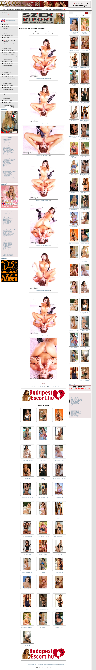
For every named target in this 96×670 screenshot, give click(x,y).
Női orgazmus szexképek (8, 218)
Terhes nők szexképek (7, 244)
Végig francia (7, 72)
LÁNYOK (5, 24)
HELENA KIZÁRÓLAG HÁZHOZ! (74, 137)
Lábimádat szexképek (7, 174)
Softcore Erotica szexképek (8, 233)
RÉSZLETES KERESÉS (8, 17)
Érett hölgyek (7, 65)
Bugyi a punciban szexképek (8, 150)
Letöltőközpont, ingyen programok (15, 9)
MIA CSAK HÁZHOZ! (74, 209)
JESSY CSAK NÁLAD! (27, 572)
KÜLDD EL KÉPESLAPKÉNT (42, 78)
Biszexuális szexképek (7, 146)
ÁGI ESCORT (59, 554)
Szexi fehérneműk (8, 63)
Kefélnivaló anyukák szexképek (9, 171)
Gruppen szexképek (7, 163)
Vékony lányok (7, 59)
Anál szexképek (6, 141)
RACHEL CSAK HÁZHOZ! (27, 460)
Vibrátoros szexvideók (75, 416)
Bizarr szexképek (6, 147)
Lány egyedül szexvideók (76, 406)
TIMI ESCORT (59, 590)
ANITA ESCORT (59, 497)
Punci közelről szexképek (8, 227)
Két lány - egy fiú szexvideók (76, 400)
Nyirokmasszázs (8, 89)
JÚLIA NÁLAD (27, 554)
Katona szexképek (6, 170)
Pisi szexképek (6, 223)
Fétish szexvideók (74, 402)
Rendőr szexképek (6, 230)
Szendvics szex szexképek (8, 237)
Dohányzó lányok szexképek (8, 154)
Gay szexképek (6, 161)
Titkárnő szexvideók (75, 415)
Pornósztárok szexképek (8, 226)
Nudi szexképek (6, 219)
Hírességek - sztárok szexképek (9, 166)
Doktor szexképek (6, 155)
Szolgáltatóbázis (38, 9)
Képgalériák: (9, 137)
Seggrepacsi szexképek (7, 231)
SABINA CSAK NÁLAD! (43, 536)
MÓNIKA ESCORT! (43, 423)
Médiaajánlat (61, 664)
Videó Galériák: (79, 394)
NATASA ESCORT (43, 590)
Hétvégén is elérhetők (9, 50)
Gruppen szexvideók (75, 403)
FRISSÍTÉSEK (6, 37)
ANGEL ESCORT (59, 442)
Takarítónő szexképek (7, 242)
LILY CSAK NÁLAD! (59, 423)
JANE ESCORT (27, 645)
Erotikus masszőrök (9, 52)
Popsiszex (6, 70)
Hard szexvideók (74, 404)
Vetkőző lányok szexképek (8, 253)
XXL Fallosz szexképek (8, 255)
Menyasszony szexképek (8, 179)
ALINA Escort (59, 609)
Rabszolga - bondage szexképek (9, 229)
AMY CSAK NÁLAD (27, 478)
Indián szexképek (6, 167)
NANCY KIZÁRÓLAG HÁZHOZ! (85, 261)
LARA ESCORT (43, 442)
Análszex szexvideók (75, 401)
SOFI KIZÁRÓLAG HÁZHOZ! (27, 627)
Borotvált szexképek (7, 148)
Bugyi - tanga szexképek (8, 149)
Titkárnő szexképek (7, 247)
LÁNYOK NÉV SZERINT (8, 94)
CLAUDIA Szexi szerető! (27, 536)
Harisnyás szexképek (7, 165)
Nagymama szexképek (7, 215)
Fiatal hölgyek (7, 67)
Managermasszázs (8, 85)
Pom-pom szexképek (7, 224)
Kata (27, 609)
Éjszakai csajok (7, 83)
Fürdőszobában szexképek (8, 160)
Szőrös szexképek (6, 241)
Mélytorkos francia (9, 81)
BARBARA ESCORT (43, 609)
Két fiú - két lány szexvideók (76, 399)
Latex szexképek (6, 175)
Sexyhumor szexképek (7, 232)
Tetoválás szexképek (7, 245)
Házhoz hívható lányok (10, 43)
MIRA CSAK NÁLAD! (43, 497)
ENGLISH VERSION (10, 20)
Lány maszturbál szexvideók (76, 407)
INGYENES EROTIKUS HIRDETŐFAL (8, 98)
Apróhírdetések (29, 9)
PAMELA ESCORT (43, 554)
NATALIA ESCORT (59, 627)
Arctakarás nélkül (8, 76)
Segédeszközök (7, 61)
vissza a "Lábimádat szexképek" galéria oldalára (37, 386)
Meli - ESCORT (84, 156)
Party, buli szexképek (7, 221)
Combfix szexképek (7, 151)
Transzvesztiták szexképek (8, 250)
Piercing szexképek (7, 222)
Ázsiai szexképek (6, 143)
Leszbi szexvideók (74, 409)
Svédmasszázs (7, 87)
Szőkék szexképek (6, 238)
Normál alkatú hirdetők (10, 57)
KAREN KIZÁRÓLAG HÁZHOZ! (59, 517)
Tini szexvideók (74, 414)
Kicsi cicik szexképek (7, 172)
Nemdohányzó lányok (9, 46)
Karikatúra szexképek (7, 169)
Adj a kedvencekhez (48, 664)
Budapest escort (8, 91)
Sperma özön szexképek (8, 234)
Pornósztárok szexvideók (76, 413)
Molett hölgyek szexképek (8, 214)
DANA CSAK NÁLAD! (59, 536)
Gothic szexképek (6, 162)
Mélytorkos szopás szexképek (9, 178)
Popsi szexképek (6, 225)
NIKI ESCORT (43, 460)
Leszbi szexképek (6, 176)
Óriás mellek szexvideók (76, 411)
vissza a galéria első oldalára (53, 386)
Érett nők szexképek (7, 157)
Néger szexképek (6, 217)
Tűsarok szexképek (7, 252)
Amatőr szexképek (6, 140)
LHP (4, 9)
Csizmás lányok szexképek (8, 152)
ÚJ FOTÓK (5, 28)
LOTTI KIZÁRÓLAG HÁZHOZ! (27, 590)
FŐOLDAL (5, 12)
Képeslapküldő (47, 9)
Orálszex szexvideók (75, 410)
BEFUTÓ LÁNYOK (7, 30)
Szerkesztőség (55, 664)
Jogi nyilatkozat (31, 664)
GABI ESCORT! (74, 192)
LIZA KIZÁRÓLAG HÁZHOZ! (43, 517)
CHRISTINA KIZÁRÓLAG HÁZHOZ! (27, 498)
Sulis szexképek (6, 236)
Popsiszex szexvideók (75, 412)
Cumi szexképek (6, 153)
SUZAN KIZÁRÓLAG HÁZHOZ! (43, 479)
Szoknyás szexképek (7, 240)
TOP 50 (5, 33)
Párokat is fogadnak (9, 78)
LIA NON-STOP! (43, 627)
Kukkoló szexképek (7, 173)
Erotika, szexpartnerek (58, 9)
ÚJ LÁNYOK (6, 26)
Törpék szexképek (6, 248)
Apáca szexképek (6, 142)
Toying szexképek (6, 249)
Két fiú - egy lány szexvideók (76, 398)
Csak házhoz (7, 48)
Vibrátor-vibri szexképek (8, 254)
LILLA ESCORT (59, 572)
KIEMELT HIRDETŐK (8, 35)
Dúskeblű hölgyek (8, 54)
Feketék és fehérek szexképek (9, 159)
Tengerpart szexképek (7, 243)
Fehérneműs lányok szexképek (9, 158)
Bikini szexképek (6, 145)
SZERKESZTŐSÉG (7, 100)
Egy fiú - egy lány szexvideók (77, 397)
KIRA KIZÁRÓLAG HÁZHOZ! (27, 442)
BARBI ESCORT (27, 517)
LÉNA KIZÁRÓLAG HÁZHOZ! (59, 478)
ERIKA (43, 572)
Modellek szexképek (7, 213)
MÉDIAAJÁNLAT (7, 102)
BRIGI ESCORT (74, 174)
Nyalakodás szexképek (7, 220)
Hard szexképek (6, 164)
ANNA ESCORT (84, 192)
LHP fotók (6, 74)
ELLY (84, 347)
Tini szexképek (6, 246)
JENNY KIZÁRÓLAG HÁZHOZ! (27, 423)
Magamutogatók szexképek (8, 177)
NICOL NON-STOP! (59, 460)
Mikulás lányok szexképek (8, 181)
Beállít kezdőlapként (39, 664)
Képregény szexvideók (75, 405)
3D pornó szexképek (7, 139)
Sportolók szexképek (7, 235)
